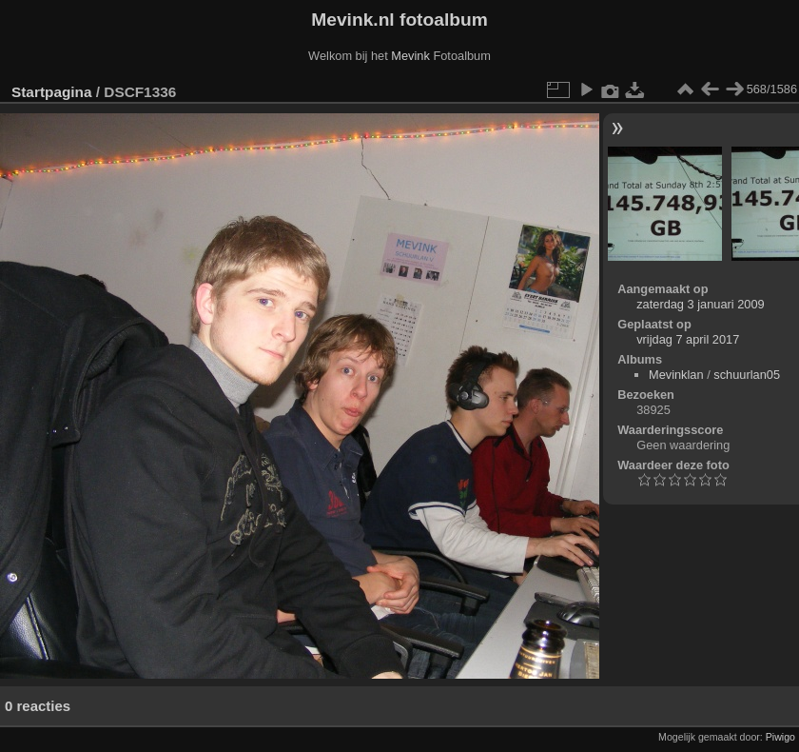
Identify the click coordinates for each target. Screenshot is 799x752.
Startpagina (51, 92)
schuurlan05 (746, 374)
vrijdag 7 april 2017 (687, 339)
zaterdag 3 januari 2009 (700, 304)
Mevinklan (676, 374)
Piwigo (780, 736)
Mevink (410, 56)
